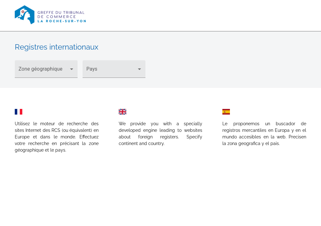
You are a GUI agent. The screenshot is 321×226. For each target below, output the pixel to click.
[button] (46, 69)
